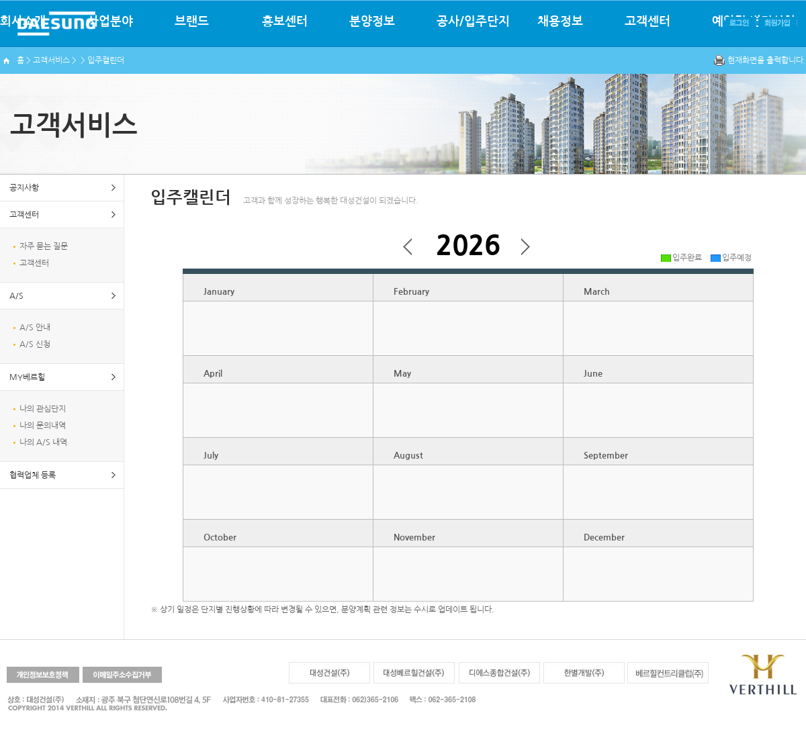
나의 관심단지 (42, 409)
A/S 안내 (34, 328)
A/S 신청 (34, 344)
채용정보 (560, 21)
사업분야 (110, 21)
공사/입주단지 (473, 21)
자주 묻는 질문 (43, 246)
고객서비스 (51, 60)
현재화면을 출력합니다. (766, 60)
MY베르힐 (27, 377)
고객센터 (647, 21)
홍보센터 (285, 21)
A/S (16, 296)
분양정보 (372, 21)
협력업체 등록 (32, 475)
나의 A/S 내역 (43, 442)
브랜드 (192, 21)
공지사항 (24, 188)
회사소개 (23, 21)
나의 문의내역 (42, 426)
